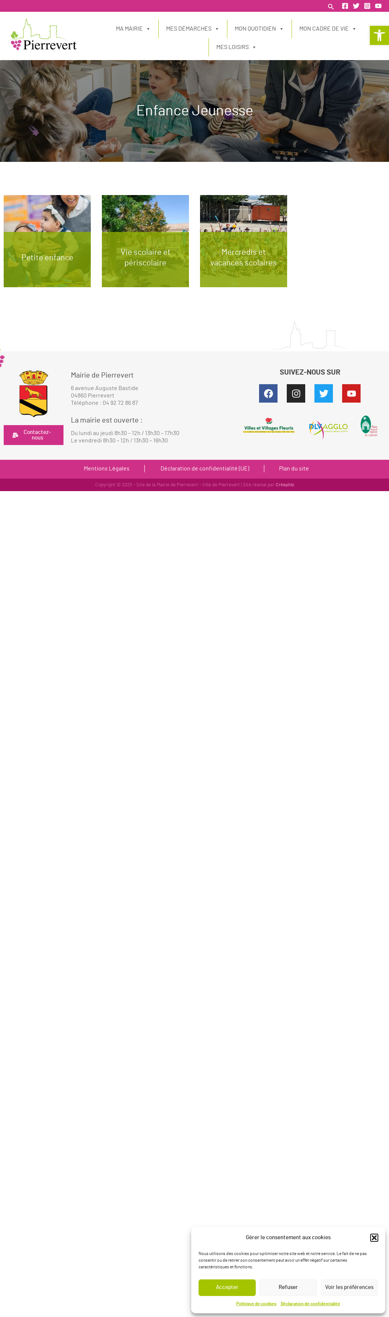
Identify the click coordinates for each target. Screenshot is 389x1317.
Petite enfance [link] (47, 258)
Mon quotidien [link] (259, 29)
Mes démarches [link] (193, 29)
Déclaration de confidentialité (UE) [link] (204, 469)
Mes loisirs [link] (236, 47)
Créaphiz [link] (285, 485)
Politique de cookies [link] (256, 1304)
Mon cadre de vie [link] (328, 29)
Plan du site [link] (294, 469)
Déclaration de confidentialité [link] (310, 1304)
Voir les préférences (349, 1287)
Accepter (227, 1287)
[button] (374, 1237)
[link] (379, 35)
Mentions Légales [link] (107, 469)
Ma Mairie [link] (133, 29)
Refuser (288, 1287)
